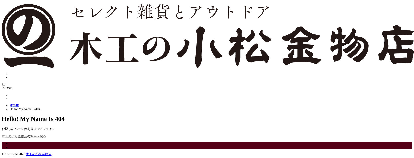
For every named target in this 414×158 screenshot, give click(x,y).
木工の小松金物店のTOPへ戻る (24, 136)
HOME (14, 105)
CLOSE (7, 88)
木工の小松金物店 (38, 154)
